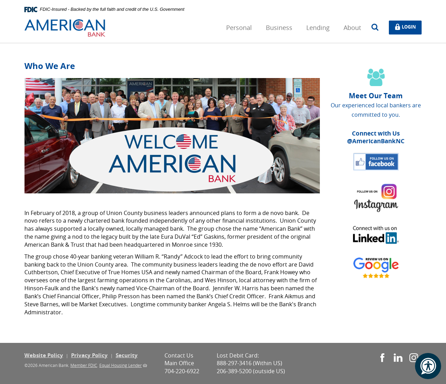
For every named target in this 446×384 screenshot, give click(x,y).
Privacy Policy (89, 355)
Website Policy (43, 355)
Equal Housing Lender (120, 365)
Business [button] (279, 27)
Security (127, 355)
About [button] (352, 27)
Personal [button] (239, 27)
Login (407, 27)
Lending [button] (318, 27)
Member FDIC (83, 365)
